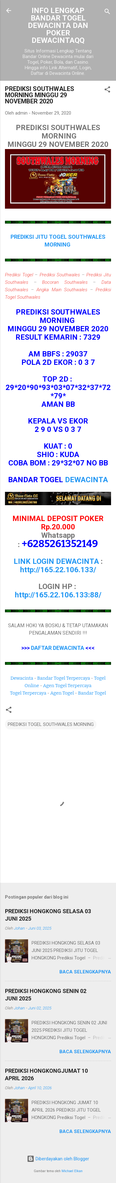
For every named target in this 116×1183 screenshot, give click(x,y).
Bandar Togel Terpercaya (63, 678)
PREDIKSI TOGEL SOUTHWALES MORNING (51, 724)
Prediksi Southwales (60, 275)
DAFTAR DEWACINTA (57, 648)
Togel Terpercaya (28, 693)
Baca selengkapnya (85, 972)
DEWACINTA (86, 479)
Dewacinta (22, 678)
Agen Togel (62, 693)
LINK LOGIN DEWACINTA (56, 561)
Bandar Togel (92, 693)
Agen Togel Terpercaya (67, 685)
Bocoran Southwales (65, 282)
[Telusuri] (107, 12)
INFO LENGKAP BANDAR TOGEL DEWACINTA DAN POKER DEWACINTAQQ (58, 25)
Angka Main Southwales (62, 289)
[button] (107, 90)
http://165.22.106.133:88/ (58, 595)
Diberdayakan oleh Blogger (58, 1159)
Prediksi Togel (19, 275)
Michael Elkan (72, 1171)
